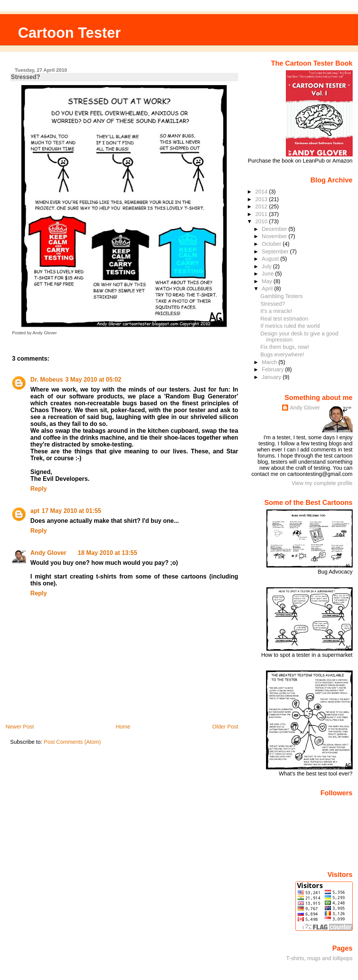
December (275, 229)
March (270, 362)
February (273, 369)
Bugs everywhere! (282, 354)
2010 (262, 221)
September (276, 251)
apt (35, 511)
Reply (39, 488)
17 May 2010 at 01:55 (71, 511)
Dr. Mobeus (47, 379)
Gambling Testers (281, 296)
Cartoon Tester (69, 32)
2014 (262, 192)
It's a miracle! (276, 311)
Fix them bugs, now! (284, 347)
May (268, 281)
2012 (262, 206)
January (272, 377)
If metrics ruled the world (290, 326)
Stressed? (25, 77)
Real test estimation (284, 319)
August (271, 259)
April (268, 288)
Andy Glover (48, 553)
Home (123, 727)
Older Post (225, 727)
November (275, 236)
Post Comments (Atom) (72, 742)
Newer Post (19, 727)
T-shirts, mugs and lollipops (319, 958)
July (267, 266)
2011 (262, 214)
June (268, 274)
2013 (262, 199)
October (272, 244)
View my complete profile (322, 483)
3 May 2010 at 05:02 (93, 379)
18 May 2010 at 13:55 (107, 553)
